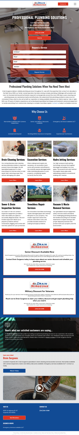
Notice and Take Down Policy (48, 432)
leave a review (50, 337)
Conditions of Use (37, 432)
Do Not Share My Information (27, 432)
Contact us (55, 103)
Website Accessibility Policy (60, 432)
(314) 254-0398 (44, 410)
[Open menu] (75, 4)
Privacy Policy (16, 432)
